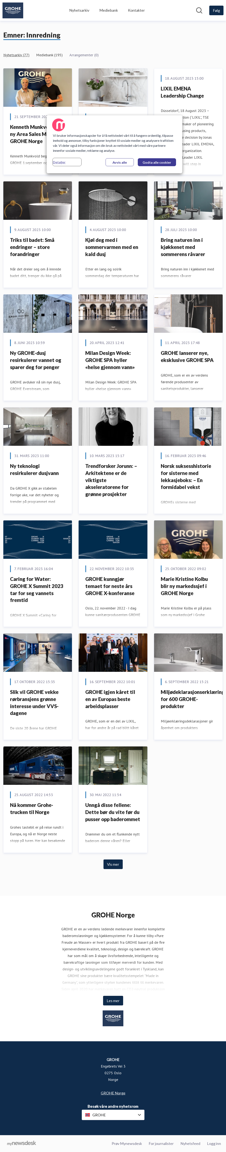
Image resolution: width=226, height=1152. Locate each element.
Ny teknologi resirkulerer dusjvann (34, 469)
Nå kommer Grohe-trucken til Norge (31, 808)
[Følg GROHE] (216, 10)
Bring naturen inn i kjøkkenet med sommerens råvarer (183, 247)
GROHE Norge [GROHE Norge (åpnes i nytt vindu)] (113, 1093)
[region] (114, 144)
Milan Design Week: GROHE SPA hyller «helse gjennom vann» (110, 360)
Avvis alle (119, 162)
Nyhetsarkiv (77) (16, 55)
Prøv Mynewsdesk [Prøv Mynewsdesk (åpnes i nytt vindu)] (127, 1143)
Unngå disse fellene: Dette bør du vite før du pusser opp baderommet (112, 812)
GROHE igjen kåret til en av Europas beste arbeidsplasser (110, 699)
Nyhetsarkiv (79, 10)
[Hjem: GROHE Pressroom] (13, 10)
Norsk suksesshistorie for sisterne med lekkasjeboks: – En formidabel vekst (186, 476)
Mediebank (108, 10)
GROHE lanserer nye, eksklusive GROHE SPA (187, 356)
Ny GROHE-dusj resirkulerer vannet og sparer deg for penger (35, 360)
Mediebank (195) (49, 55)
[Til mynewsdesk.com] (21, 1143)
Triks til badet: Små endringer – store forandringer (32, 247)
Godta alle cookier (157, 162)
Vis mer (113, 864)
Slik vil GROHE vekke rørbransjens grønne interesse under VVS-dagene (34, 702)
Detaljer (59, 162)
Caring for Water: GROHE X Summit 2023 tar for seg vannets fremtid (36, 589)
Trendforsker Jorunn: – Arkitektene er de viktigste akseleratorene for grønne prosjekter (111, 480)
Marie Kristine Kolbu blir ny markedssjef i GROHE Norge (184, 586)
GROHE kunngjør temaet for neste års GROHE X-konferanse (109, 586)
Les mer (113, 1000)
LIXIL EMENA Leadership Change (182, 92)
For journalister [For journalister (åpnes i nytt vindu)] (161, 1143)
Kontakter (136, 10)
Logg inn (214, 1143)
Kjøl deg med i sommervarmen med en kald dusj (111, 247)
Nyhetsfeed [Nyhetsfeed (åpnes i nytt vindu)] (190, 1143)
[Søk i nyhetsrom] (199, 10)
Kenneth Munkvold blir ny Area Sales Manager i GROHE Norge (37, 134)
